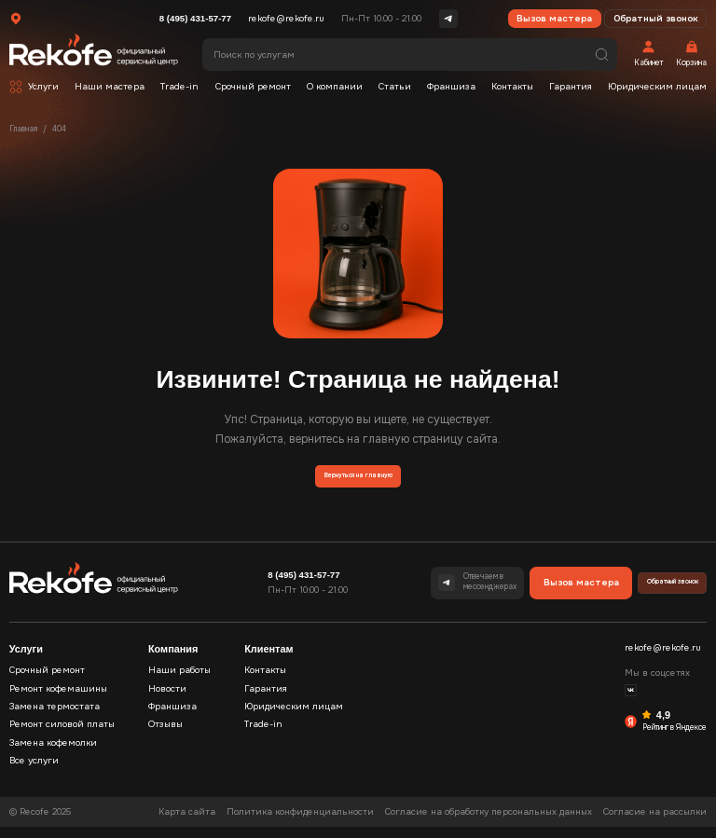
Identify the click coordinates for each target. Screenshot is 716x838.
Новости (167, 700)
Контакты (512, 86)
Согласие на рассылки (655, 823)
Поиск (601, 54)
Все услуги (34, 771)
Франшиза (451, 86)
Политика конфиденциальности (300, 823)
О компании (335, 86)
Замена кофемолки (53, 754)
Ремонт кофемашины (58, 700)
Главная (23, 129)
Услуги (43, 86)
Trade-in (179, 86)
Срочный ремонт (253, 86)
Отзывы (165, 735)
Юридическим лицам (657, 86)
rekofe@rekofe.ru (286, 18)
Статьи (395, 86)
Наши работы (179, 681)
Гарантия (570, 86)
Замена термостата (54, 717)
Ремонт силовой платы (62, 735)
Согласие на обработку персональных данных (488, 823)
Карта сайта (186, 823)
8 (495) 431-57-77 (195, 18)
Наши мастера (110, 86)
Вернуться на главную (358, 482)
